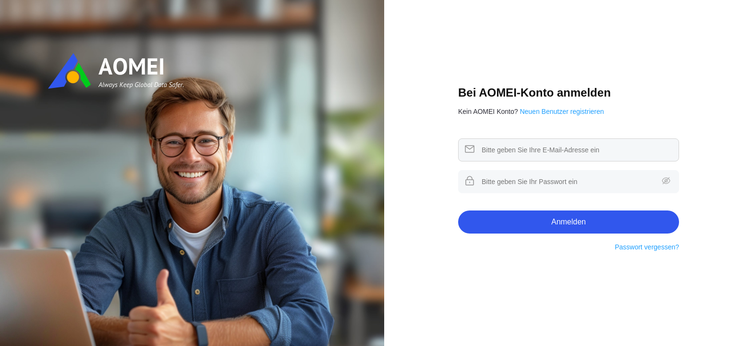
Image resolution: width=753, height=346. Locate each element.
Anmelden (568, 222)
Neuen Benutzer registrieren (562, 111)
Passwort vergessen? (647, 247)
